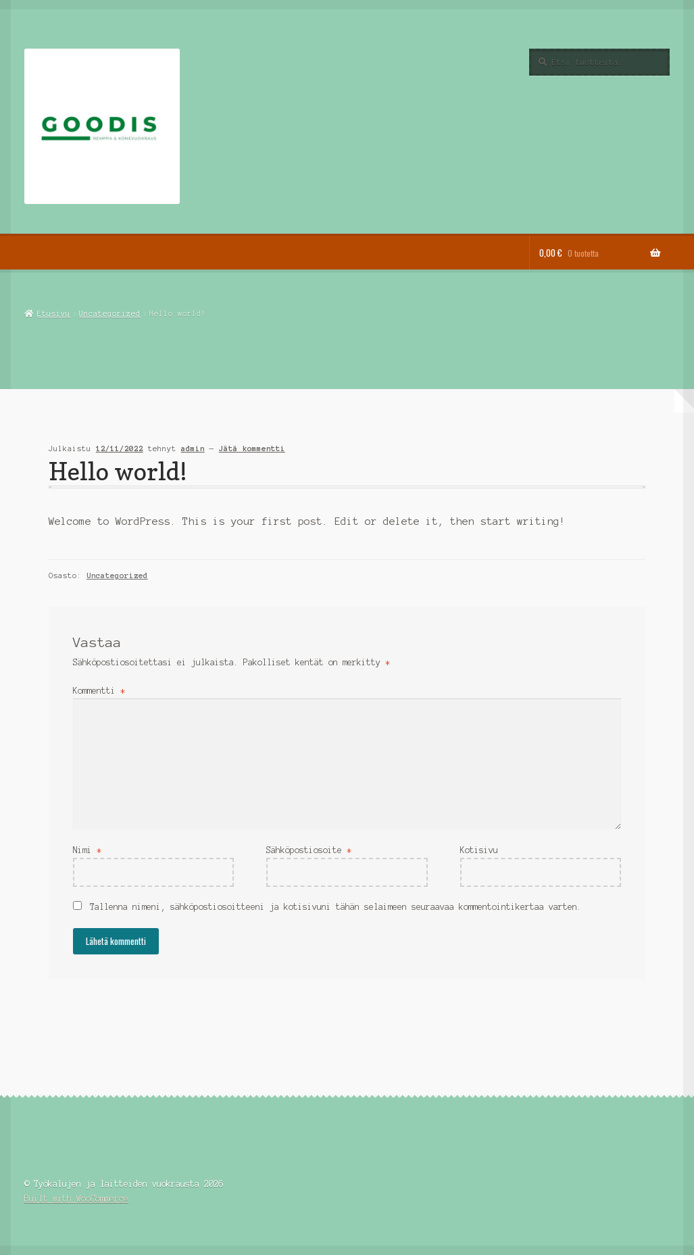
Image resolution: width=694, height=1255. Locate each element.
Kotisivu (479, 850)
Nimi (87, 850)
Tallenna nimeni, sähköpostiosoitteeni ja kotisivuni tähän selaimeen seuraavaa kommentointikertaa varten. (336, 906)
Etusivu (53, 313)
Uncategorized (110, 313)
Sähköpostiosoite (308, 850)
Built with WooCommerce (76, 1198)
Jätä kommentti (252, 448)
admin (193, 448)
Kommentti (99, 690)
